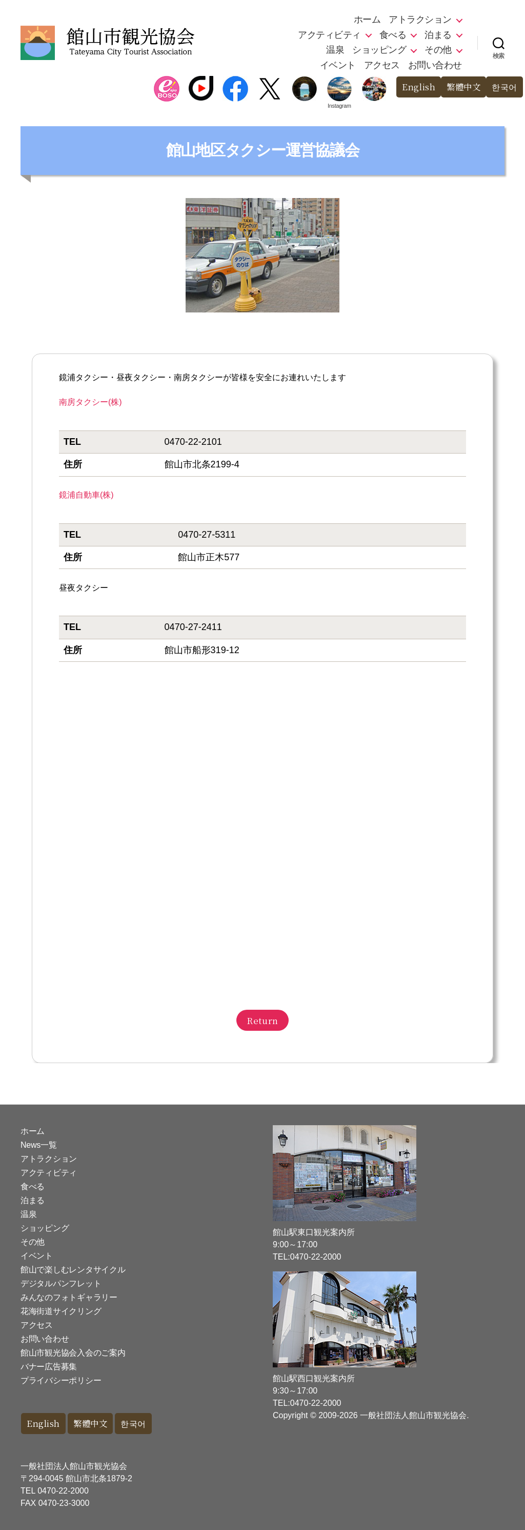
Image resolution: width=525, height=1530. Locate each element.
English (414, 87)
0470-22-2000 (63, 1490)
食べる (393, 35)
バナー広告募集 (49, 1366)
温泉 (335, 50)
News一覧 (38, 1145)
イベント (338, 65)
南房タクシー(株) (90, 402)
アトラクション (420, 19)
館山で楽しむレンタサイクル (73, 1269)
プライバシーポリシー (61, 1380)
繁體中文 (461, 87)
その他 (438, 50)
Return (262, 1020)
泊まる (438, 35)
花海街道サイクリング (61, 1311)
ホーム (367, 19)
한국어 (503, 87)
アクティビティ (329, 35)
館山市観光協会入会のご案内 (73, 1352)
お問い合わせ (435, 65)
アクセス (382, 65)
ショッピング (379, 50)
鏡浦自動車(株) (86, 495)
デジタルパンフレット (61, 1283)
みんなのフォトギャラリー (69, 1297)
